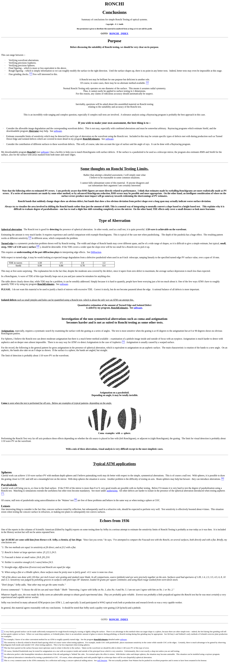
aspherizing (112, 490)
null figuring (102, 660)
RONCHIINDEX (118, 33)
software (58, 131)
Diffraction (96, 252)
